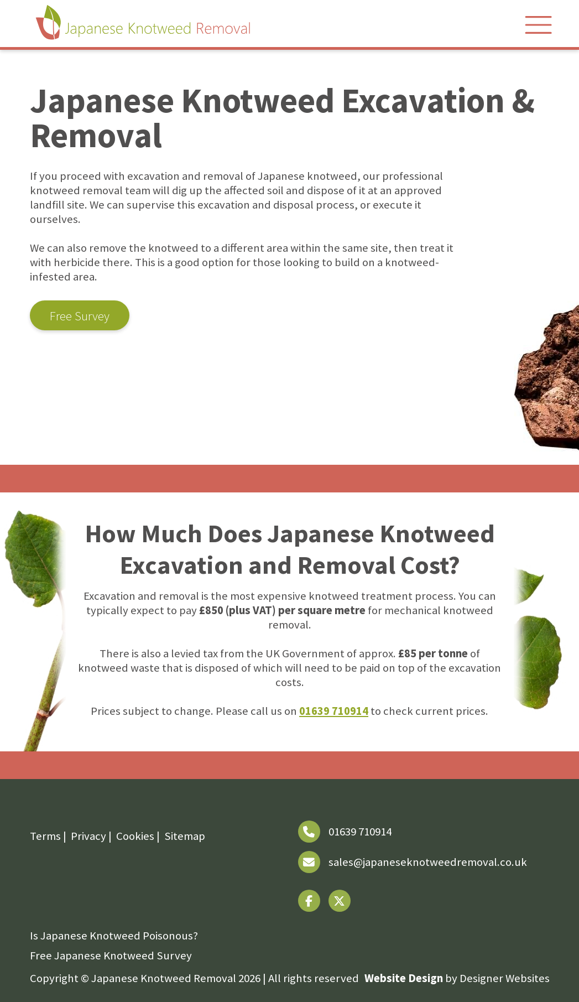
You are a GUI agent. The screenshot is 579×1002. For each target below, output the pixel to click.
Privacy (88, 836)
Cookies (135, 836)
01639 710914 (333, 711)
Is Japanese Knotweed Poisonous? (114, 935)
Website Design (403, 978)
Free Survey (79, 316)
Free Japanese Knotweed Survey (111, 955)
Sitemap (184, 836)
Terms (45, 836)
